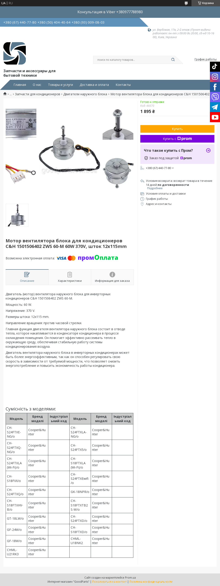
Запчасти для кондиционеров (37, 94)
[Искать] (172, 60)
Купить (177, 129)
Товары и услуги (60, 84)
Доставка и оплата (94, 84)
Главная (19, 84)
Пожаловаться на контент (109, 582)
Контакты (123, 84)
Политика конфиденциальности (151, 582)
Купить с (177, 139)
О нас (37, 84)
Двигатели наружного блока (85, 94)
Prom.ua (130, 577)
